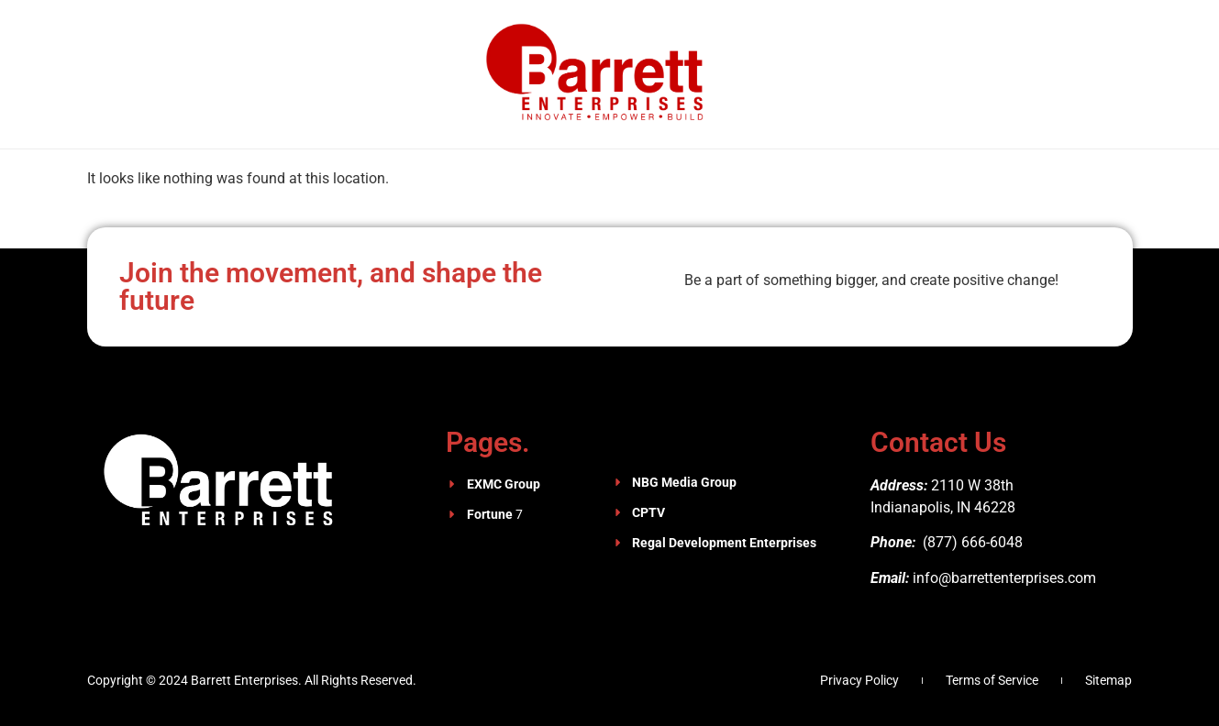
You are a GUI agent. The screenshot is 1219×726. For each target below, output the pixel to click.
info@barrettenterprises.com (1004, 578)
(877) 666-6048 (971, 542)
